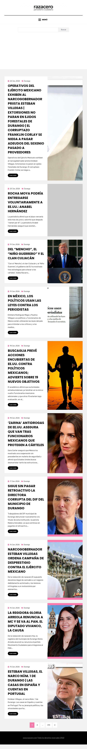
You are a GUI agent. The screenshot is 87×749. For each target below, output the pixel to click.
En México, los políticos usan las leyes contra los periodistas (24, 306)
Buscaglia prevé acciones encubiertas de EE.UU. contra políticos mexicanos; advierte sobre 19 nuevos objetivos (24, 369)
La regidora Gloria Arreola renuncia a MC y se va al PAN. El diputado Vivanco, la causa (25, 625)
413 (50, 729)
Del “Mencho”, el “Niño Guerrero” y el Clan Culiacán (26, 256)
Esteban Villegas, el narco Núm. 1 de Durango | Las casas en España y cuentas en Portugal (25, 686)
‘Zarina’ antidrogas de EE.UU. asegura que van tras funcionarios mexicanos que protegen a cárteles (26, 437)
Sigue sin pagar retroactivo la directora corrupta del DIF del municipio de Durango (26, 500)
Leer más (13, 178)
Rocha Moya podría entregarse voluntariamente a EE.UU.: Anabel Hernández (25, 205)
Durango (27, 83)
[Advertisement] (43, 51)
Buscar (63, 32)
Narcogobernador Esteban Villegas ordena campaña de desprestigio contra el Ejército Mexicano (26, 564)
